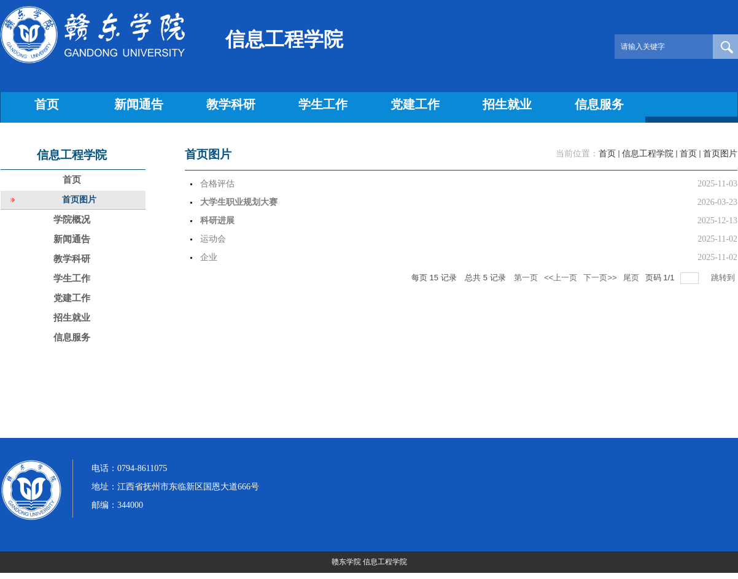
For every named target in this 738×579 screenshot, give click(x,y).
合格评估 (217, 183)
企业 (208, 257)
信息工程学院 (648, 153)
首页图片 (720, 153)
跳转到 (724, 277)
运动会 (213, 238)
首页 (607, 153)
